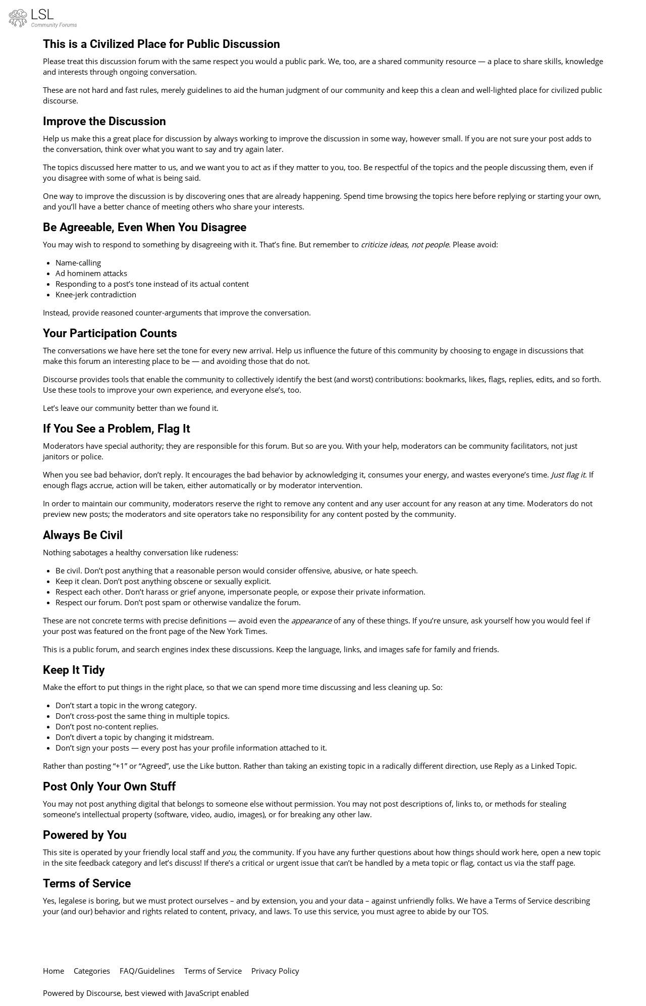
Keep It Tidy (74, 669)
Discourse (103, 993)
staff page (556, 863)
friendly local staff (174, 852)
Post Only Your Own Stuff (109, 786)
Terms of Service (87, 883)
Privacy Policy (275, 971)
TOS (479, 911)
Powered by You (85, 834)
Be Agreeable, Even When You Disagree (144, 227)
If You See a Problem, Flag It (116, 428)
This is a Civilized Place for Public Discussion (161, 43)
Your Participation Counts (110, 333)
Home (53, 971)
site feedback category (103, 863)
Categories (92, 971)
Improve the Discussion (104, 121)
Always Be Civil (83, 535)
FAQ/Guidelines (147, 971)
